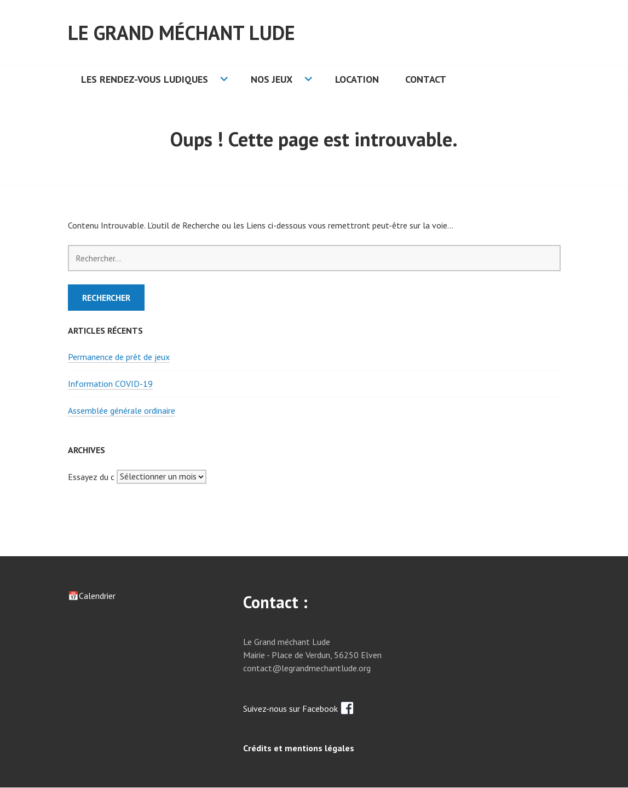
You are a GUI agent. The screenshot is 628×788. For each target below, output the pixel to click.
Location (357, 79)
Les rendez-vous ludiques (144, 79)
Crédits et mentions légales (298, 748)
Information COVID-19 (110, 383)
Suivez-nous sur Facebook (298, 708)
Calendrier (97, 595)
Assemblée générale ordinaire (121, 410)
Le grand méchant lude (181, 32)
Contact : (275, 602)
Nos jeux (271, 79)
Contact (425, 79)
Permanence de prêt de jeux (119, 356)
